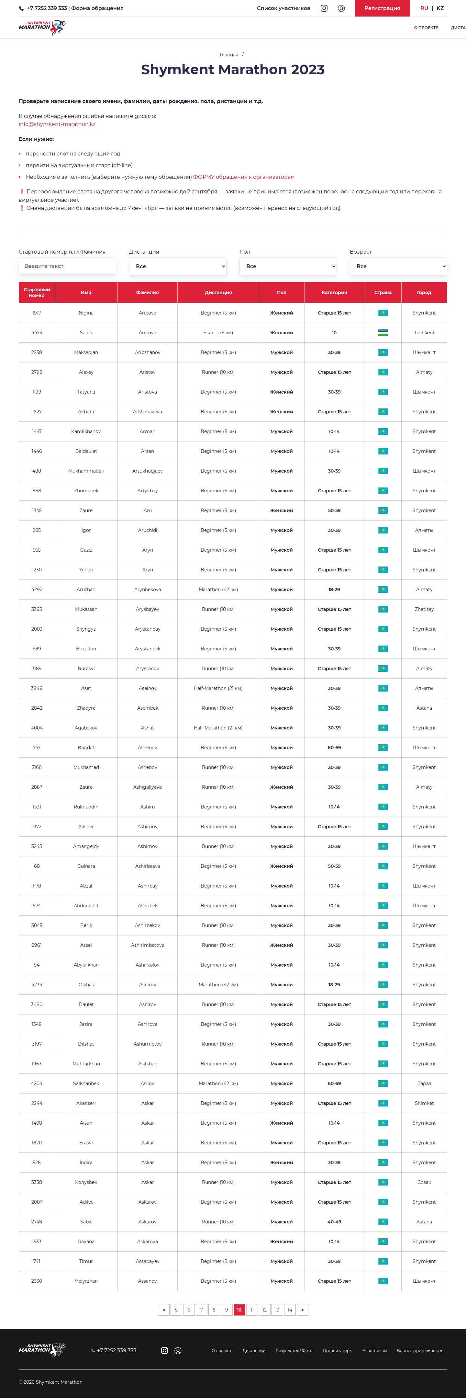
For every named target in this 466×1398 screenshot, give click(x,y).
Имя (86, 292)
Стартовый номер (37, 292)
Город (424, 292)
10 (239, 1310)
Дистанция (218, 292)
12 (264, 1310)
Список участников (283, 8)
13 (277, 1310)
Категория (334, 292)
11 (252, 1310)
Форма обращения (97, 8)
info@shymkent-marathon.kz (57, 124)
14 (290, 1310)
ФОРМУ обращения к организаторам (244, 177)
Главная (229, 55)
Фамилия (147, 292)
